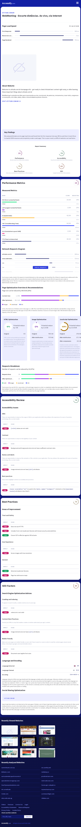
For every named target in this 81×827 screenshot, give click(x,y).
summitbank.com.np (8, 767)
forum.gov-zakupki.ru (48, 785)
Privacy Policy (5, 810)
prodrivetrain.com (47, 776)
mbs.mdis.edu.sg (6, 798)
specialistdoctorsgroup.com (10, 781)
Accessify (8, 3)
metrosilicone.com (47, 781)
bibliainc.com (5, 772)
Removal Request (24, 807)
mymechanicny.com (47, 789)
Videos (3, 804)
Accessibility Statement (8, 807)
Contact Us (19, 804)
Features (10, 804)
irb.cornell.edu (6, 789)
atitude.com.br (8, 13)
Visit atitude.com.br (11, 101)
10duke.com (45, 798)
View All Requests (40, 267)
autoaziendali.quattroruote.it (11, 776)
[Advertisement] (40, 48)
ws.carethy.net (46, 767)
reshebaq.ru (45, 772)
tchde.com (4, 794)
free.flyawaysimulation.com (10, 785)
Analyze (28, 816)
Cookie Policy (16, 810)
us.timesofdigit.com (47, 794)
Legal (26, 804)
